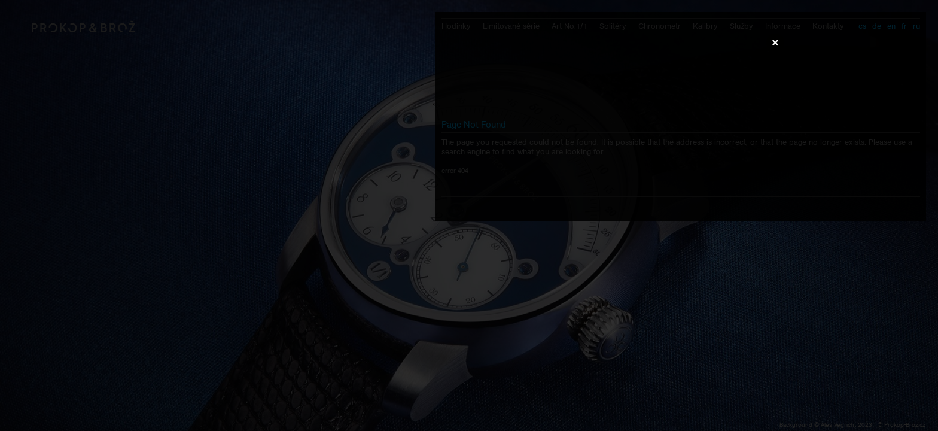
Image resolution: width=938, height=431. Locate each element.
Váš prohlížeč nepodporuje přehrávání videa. (469, 215)
